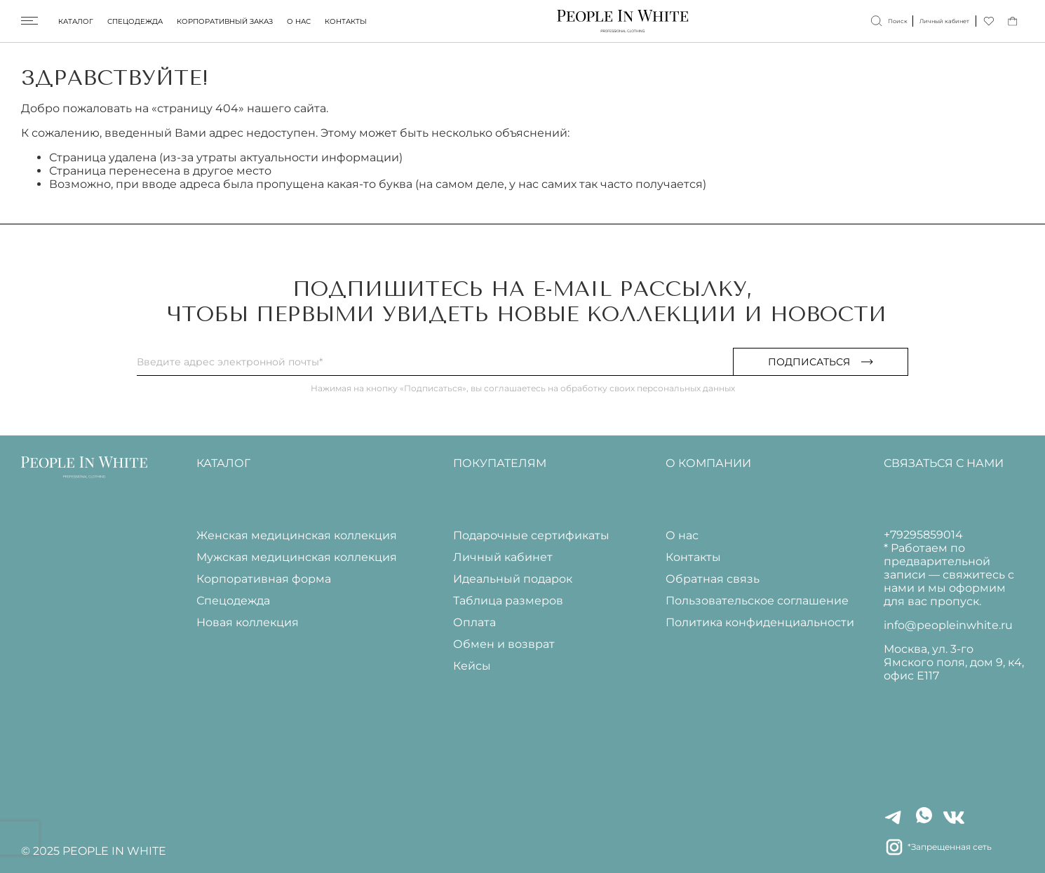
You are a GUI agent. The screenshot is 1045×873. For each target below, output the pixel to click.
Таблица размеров (508, 600)
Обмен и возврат (504, 644)
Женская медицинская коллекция (296, 535)
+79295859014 (923, 534)
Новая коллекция (247, 622)
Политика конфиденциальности (760, 622)
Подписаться (820, 362)
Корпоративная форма (263, 579)
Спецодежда (135, 21)
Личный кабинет (503, 557)
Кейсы (472, 665)
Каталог (75, 21)
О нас (299, 21)
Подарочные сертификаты (531, 535)
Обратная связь (713, 579)
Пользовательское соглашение (757, 600)
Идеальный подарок (512, 579)
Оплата (474, 622)
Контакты (346, 21)
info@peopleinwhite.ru (948, 625)
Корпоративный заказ (225, 21)
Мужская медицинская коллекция (296, 557)
